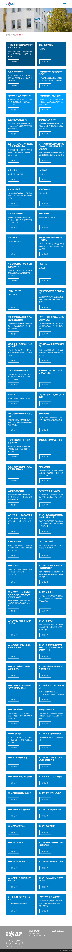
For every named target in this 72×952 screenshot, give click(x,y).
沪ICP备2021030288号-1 (37, 936)
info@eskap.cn (59, 931)
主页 (14, 35)
